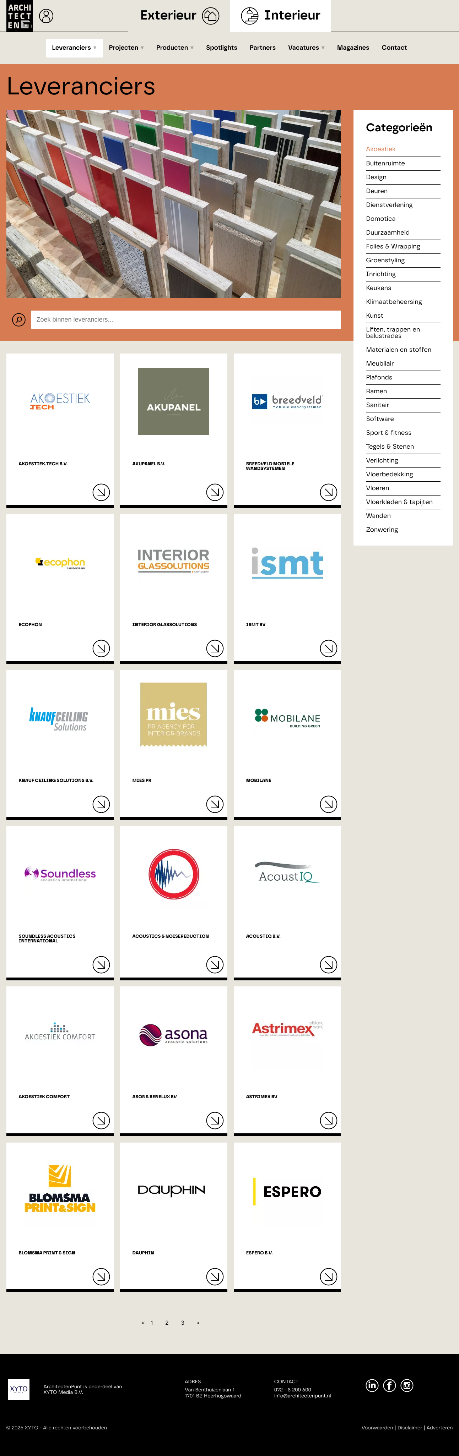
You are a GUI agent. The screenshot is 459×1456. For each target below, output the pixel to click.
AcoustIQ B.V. (263, 936)
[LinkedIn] (372, 1385)
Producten (172, 48)
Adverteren (440, 1427)
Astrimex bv (261, 1097)
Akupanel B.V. (149, 464)
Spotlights (221, 48)
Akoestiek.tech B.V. (43, 464)
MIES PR (142, 780)
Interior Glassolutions (165, 625)
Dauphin (143, 1253)
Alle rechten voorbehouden (75, 1427)
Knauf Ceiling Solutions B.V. (56, 780)
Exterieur (168, 15)
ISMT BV (256, 625)
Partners (263, 48)
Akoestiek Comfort (44, 1097)
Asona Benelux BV (155, 1097)
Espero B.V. (259, 1253)
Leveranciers (71, 48)
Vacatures (303, 48)
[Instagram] (407, 1385)
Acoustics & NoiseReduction (171, 936)
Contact (394, 48)
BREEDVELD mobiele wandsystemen (270, 466)
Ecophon (30, 625)
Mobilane (258, 780)
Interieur (292, 15)
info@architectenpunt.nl (302, 1396)
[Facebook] (389, 1385)
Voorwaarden (377, 1427)
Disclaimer (410, 1427)
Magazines (353, 48)
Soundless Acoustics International (47, 938)
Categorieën (399, 128)
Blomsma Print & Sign (47, 1253)
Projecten (124, 48)
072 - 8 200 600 (292, 1389)
